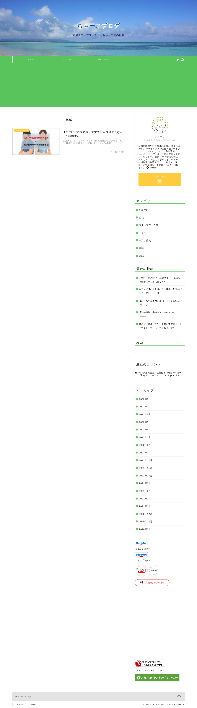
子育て (142, 233)
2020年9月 (145, 529)
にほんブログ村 (143, 549)
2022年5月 (145, 422)
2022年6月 (145, 414)
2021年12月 (145, 460)
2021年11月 (145, 468)
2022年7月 (145, 406)
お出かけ (144, 210)
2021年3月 (145, 498)
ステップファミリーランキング (148, 671)
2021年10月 (145, 475)
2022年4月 (145, 429)
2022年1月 (145, 452)
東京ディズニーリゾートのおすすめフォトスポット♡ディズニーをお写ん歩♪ (160, 326)
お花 (141, 217)
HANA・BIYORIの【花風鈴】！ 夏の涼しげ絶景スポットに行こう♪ (161, 280)
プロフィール (67, 59)
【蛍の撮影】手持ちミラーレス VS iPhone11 (156, 314)
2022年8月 (145, 399)
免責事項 (34, 704)
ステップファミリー (150, 225)
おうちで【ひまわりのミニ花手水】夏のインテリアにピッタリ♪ (160, 291)
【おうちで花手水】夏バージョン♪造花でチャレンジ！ (161, 303)
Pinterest (152, 168)
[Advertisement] (98, 85)
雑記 (141, 256)
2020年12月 (145, 514)
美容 (141, 248)
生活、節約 (145, 240)
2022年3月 (145, 437)
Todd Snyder (168, 375)
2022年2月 (145, 445)
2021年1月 (145, 506)
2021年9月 (145, 483)
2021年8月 (145, 491)
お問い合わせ (103, 59)
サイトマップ (20, 704)
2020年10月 (145, 521)
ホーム (31, 59)
